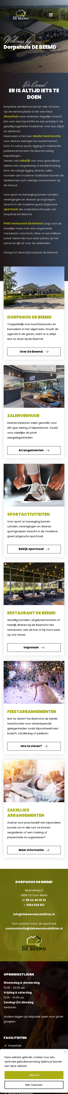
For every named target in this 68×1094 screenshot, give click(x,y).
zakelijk (24, 161)
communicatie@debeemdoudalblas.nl (34, 928)
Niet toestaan (34, 1077)
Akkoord (34, 1067)
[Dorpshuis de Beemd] (12, 8)
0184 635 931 (35, 905)
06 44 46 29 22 (36, 900)
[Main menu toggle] (60, 8)
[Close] (65, 1044)
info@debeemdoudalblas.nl (34, 914)
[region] (34, 1067)
